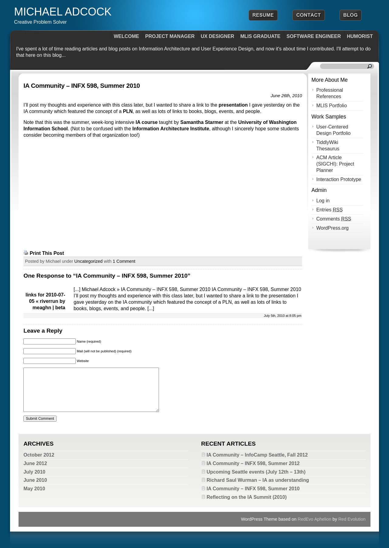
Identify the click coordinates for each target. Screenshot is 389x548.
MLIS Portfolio (331, 105)
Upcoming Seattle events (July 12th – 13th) (256, 471)
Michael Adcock (63, 11)
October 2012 (38, 454)
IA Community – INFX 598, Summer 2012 (253, 463)
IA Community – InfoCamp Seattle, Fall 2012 (257, 454)
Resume (263, 15)
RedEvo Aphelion (314, 519)
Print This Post (47, 253)
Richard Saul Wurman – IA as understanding (258, 480)
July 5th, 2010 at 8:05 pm (282, 315)
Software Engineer (314, 36)
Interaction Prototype (338, 179)
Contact (308, 15)
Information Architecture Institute (171, 128)
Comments (333, 218)
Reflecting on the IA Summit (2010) (247, 497)
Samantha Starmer (201, 122)
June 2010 (35, 480)
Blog (350, 15)
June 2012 (35, 463)
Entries (329, 209)
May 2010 (34, 488)
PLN (128, 111)
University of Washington (267, 122)
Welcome (126, 36)
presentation (233, 105)
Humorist (360, 36)
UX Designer (217, 36)
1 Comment (124, 261)
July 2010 (34, 471)
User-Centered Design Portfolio (333, 130)
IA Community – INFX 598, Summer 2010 (81, 85)
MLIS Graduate (260, 36)
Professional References (329, 93)
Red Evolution (352, 519)
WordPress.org (332, 228)
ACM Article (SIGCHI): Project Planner (335, 164)
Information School (45, 128)
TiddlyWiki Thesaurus (327, 145)
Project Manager (170, 36)
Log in (323, 200)
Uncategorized (88, 261)
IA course (146, 122)
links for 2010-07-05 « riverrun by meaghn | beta (45, 301)
